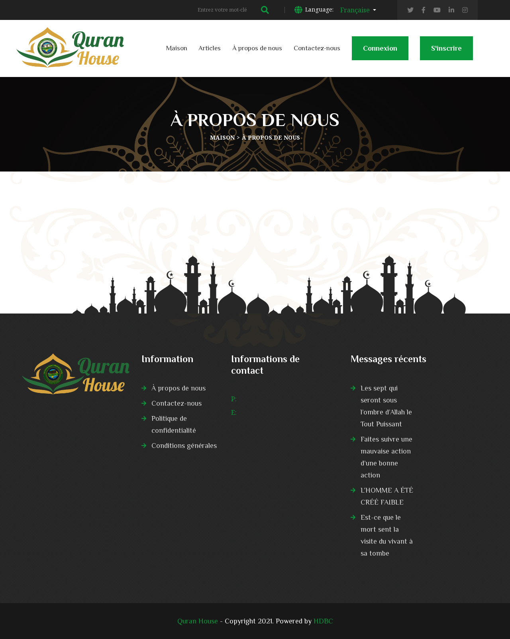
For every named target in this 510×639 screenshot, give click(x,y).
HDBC (323, 621)
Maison (176, 48)
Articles (209, 48)
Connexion (380, 52)
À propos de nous (257, 48)
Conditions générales (184, 446)
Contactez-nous (317, 48)
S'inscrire (446, 52)
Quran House (197, 621)
